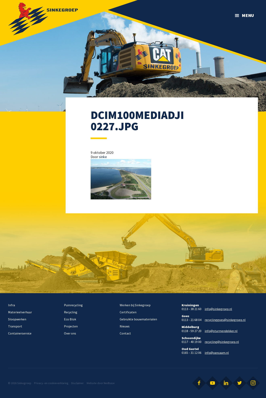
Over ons (70, 333)
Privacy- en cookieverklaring (51, 383)
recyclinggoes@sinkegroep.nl (225, 320)
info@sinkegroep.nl (218, 309)
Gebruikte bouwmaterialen (138, 319)
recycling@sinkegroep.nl (222, 342)
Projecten (71, 326)
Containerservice (19, 333)
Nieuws (125, 326)
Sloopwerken (17, 319)
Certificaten (128, 312)
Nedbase (109, 383)
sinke (103, 156)
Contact (125, 333)
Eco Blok (70, 319)
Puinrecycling (73, 305)
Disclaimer (77, 383)
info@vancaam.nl (217, 353)
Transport (15, 326)
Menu (248, 15)
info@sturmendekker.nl (221, 331)
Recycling (70, 312)
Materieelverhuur (20, 312)
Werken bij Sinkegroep (135, 305)
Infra (11, 305)
